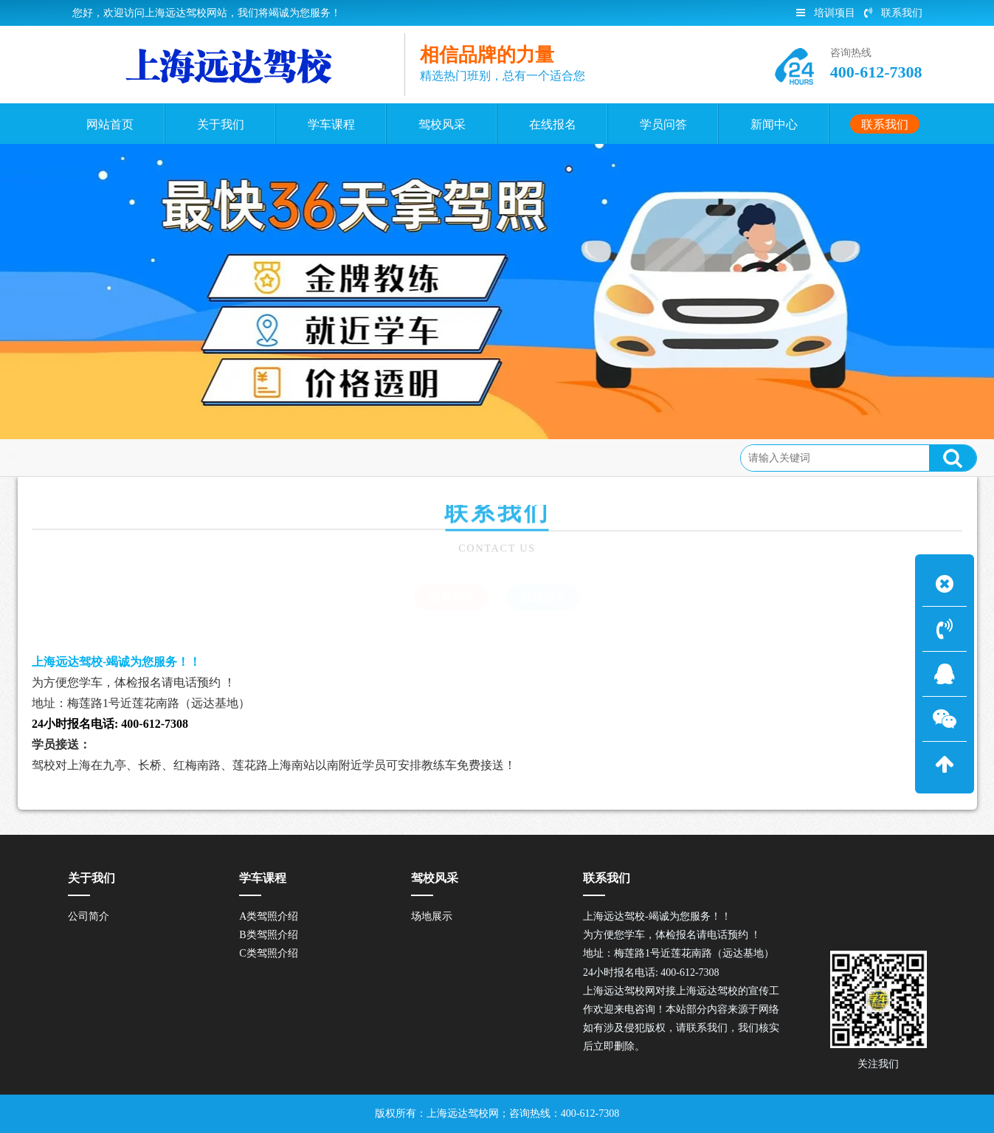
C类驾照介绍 (268, 953)
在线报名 (543, 597)
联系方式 (109, 457)
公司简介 (88, 916)
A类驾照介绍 (268, 916)
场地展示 (431, 916)
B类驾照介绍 (268, 934)
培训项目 (825, 12)
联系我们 (893, 12)
